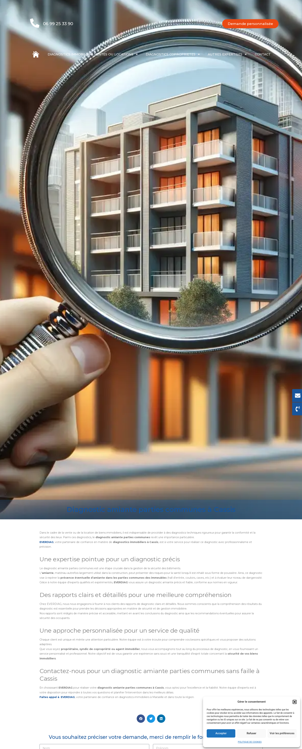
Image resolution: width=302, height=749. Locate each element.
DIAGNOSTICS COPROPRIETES (173, 54)
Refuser (251, 733)
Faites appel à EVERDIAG (57, 702)
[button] (294, 702)
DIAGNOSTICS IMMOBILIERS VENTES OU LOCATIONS (93, 54)
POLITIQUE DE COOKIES (250, 742)
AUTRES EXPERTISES (227, 54)
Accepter (220, 733)
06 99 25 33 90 (58, 23)
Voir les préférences (282, 733)
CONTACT (263, 54)
